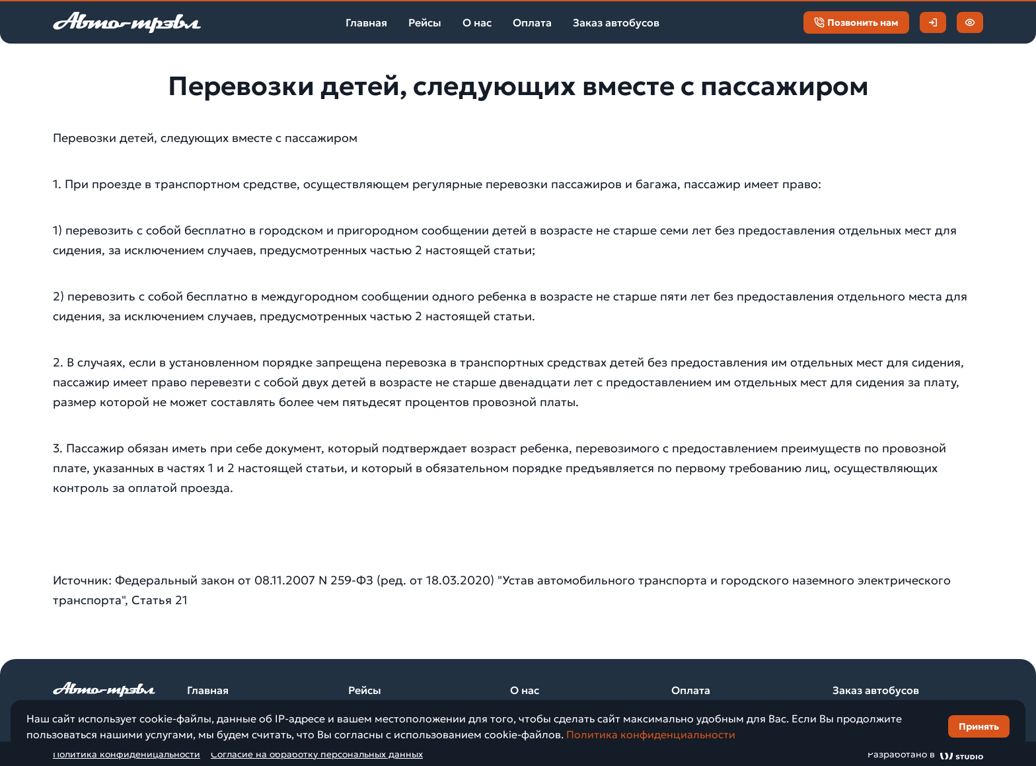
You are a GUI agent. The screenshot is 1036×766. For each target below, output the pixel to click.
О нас (477, 22)
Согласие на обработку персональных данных (317, 754)
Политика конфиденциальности (650, 734)
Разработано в (925, 753)
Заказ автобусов (616, 22)
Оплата (532, 22)
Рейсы (424, 22)
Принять (979, 726)
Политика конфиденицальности (126, 754)
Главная (366, 22)
